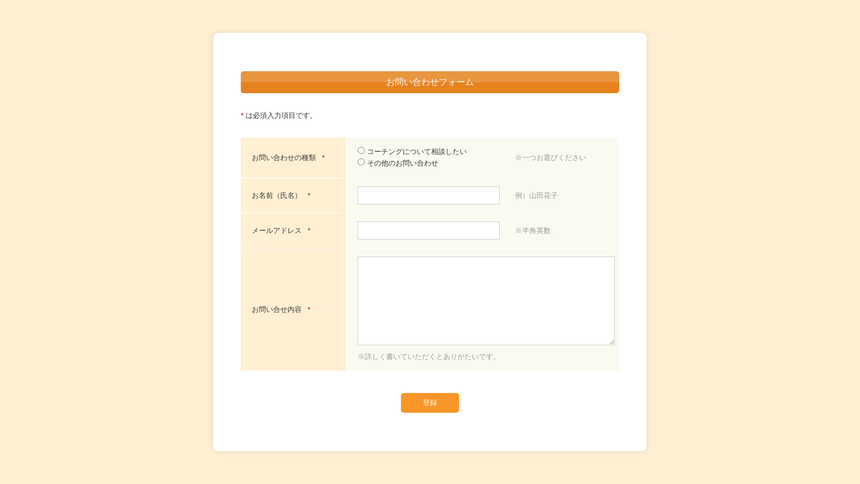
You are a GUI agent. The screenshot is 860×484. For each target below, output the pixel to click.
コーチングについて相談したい (412, 151)
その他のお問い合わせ (398, 163)
